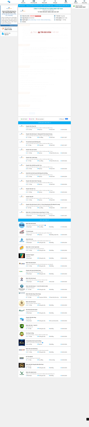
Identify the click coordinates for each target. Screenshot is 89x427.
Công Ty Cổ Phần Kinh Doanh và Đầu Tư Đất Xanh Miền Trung (39, 5)
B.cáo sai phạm (40, 119)
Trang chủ (22, 5)
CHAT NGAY (24, 119)
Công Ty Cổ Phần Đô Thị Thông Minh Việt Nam (48, 8)
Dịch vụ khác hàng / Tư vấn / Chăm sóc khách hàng (39, 19)
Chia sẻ (62, 119)
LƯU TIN (31, 119)
